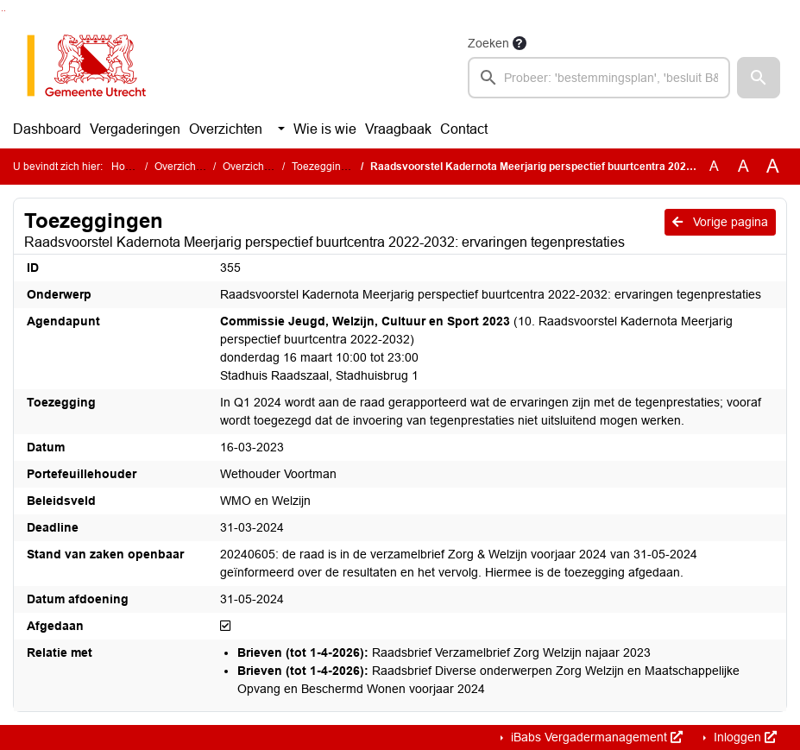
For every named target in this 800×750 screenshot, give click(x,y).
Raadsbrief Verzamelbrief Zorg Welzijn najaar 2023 (444, 652)
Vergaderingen (135, 129)
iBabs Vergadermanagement (595, 737)
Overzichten (225, 129)
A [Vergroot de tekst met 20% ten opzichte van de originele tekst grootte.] (743, 166)
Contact (464, 129)
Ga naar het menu (4, 10)
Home (125, 167)
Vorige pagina (720, 222)
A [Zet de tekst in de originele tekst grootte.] (714, 166)
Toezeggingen (325, 167)
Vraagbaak (398, 129)
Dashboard (47, 129)
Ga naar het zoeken (2, 10)
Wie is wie (324, 129)
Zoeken (488, 43)
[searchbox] (599, 77)
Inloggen (743, 737)
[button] (758, 77)
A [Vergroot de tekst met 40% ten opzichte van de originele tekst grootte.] (772, 166)
